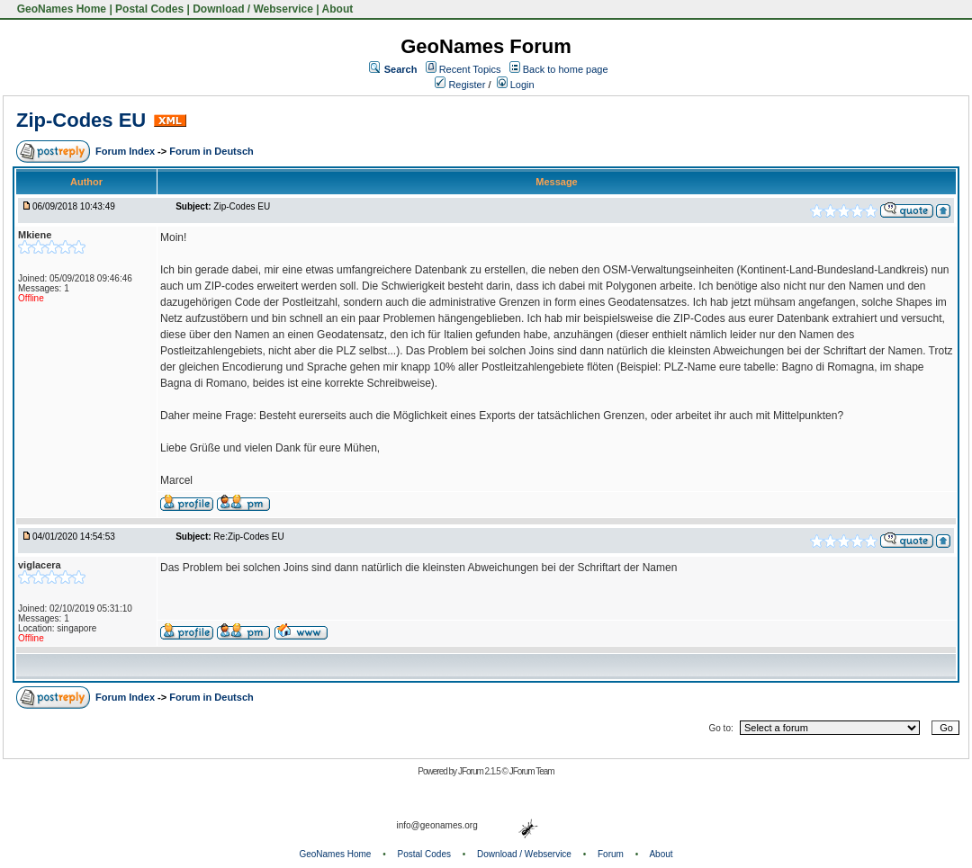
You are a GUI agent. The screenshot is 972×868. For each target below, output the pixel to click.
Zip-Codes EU (81, 120)
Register (460, 84)
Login (516, 84)
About (338, 9)
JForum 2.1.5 (480, 771)
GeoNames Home (60, 9)
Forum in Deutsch (211, 151)
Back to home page (565, 69)
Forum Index (126, 151)
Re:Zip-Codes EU (248, 536)
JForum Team (531, 771)
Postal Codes (149, 9)
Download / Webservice (253, 9)
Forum (611, 854)
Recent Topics (470, 69)
